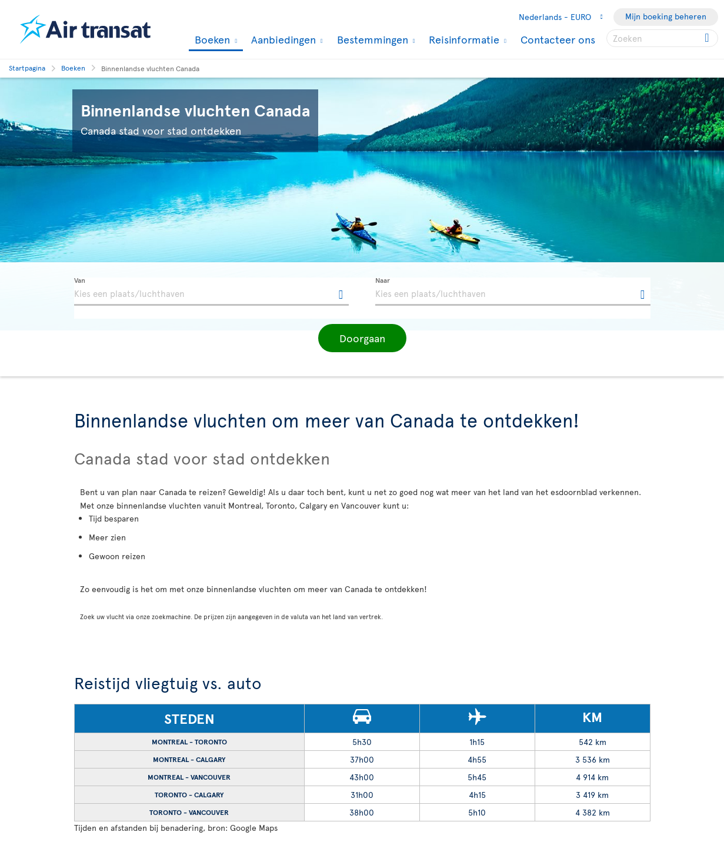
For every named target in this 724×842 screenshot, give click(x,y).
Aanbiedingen (282, 39)
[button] (362, 338)
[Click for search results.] (708, 38)
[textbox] (211, 292)
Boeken (211, 40)
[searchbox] (662, 38)
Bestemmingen (371, 39)
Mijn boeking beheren (665, 16)
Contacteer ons (558, 39)
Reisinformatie (462, 39)
